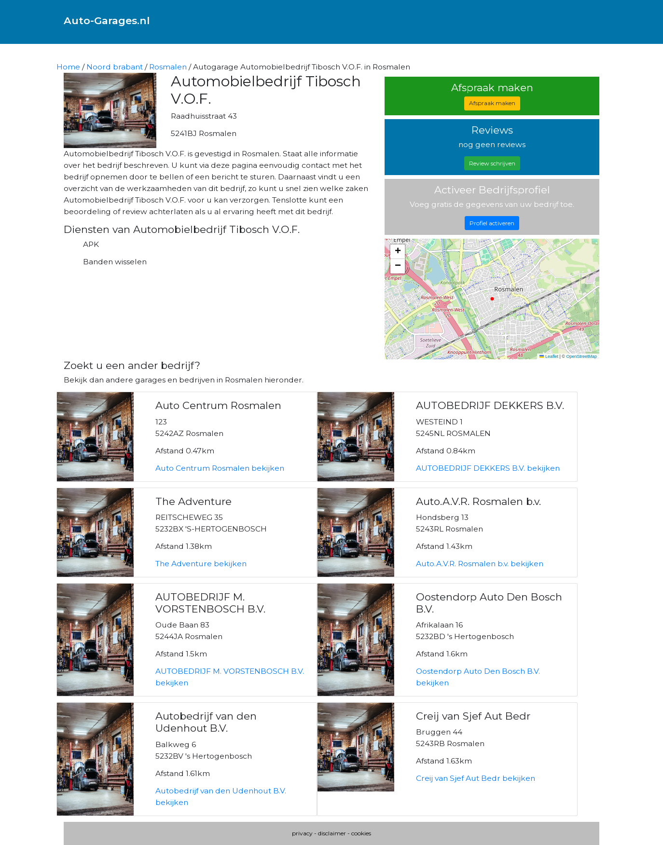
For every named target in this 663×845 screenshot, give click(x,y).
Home (68, 66)
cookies (361, 833)
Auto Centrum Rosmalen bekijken (219, 468)
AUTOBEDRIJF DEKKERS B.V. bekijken (488, 468)
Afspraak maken (492, 103)
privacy (302, 833)
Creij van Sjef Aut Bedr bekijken (475, 778)
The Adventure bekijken (201, 563)
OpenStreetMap (581, 356)
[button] (397, 252)
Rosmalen (168, 66)
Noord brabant (114, 66)
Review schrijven (492, 163)
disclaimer (332, 833)
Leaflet (548, 356)
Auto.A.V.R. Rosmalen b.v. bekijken (479, 563)
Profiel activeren (492, 223)
